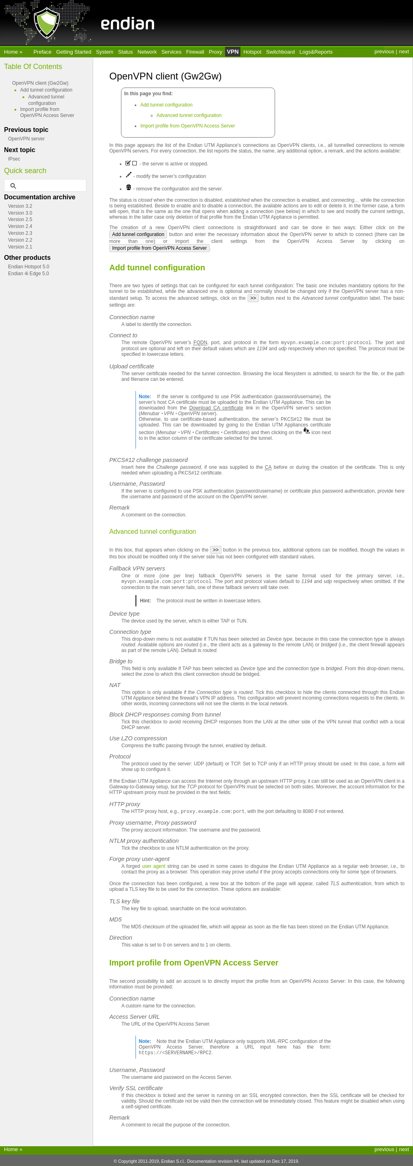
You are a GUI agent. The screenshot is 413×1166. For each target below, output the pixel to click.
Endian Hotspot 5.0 (28, 267)
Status (125, 52)
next (404, 51)
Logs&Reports (316, 52)
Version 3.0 (20, 213)
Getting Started (73, 52)
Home (11, 52)
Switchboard (280, 52)
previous (384, 51)
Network (147, 52)
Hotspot (252, 52)
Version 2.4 (20, 226)
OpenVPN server (26, 139)
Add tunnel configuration (166, 105)
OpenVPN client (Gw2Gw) (40, 83)
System (104, 52)
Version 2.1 (20, 247)
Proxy (215, 52)
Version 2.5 (20, 219)
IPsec (14, 159)
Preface (42, 52)
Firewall (195, 52)
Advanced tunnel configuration (188, 115)
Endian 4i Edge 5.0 (28, 273)
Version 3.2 (20, 206)
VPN (232, 51)
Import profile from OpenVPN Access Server (187, 126)
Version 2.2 (20, 240)
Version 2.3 (20, 233)
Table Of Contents (33, 67)
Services (171, 52)
